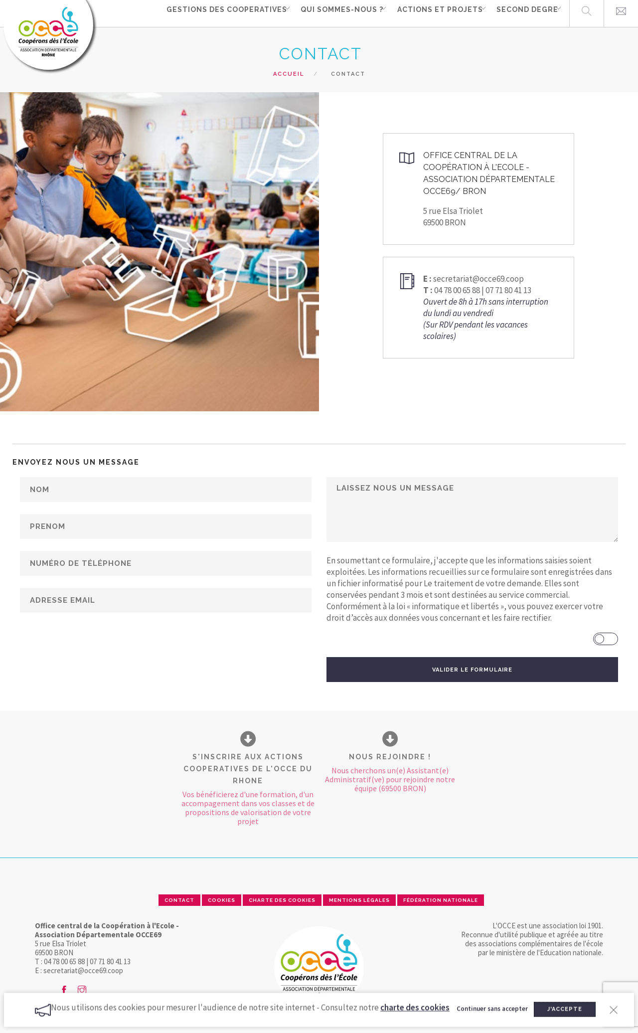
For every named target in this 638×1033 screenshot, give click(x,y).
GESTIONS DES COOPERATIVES (211, 13)
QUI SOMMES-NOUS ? (329, 13)
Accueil (288, 74)
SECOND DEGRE (521, 13)
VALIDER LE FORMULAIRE (472, 670)
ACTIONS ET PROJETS (431, 13)
